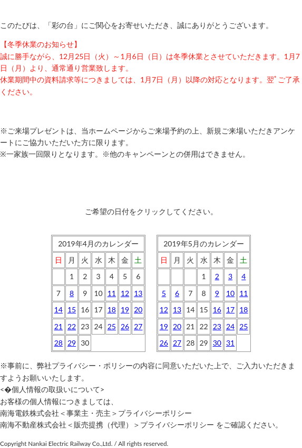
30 (217, 342)
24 (230, 326)
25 (112, 326)
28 (58, 342)
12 (125, 293)
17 (230, 309)
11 (112, 293)
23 (217, 326)
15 (71, 309)
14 (58, 309)
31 (230, 342)
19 (125, 309)
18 (112, 309)
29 (71, 342)
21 (58, 326)
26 (125, 326)
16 (217, 309)
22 (71, 326)
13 (138, 293)
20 (138, 309)
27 (138, 326)
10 (230, 293)
